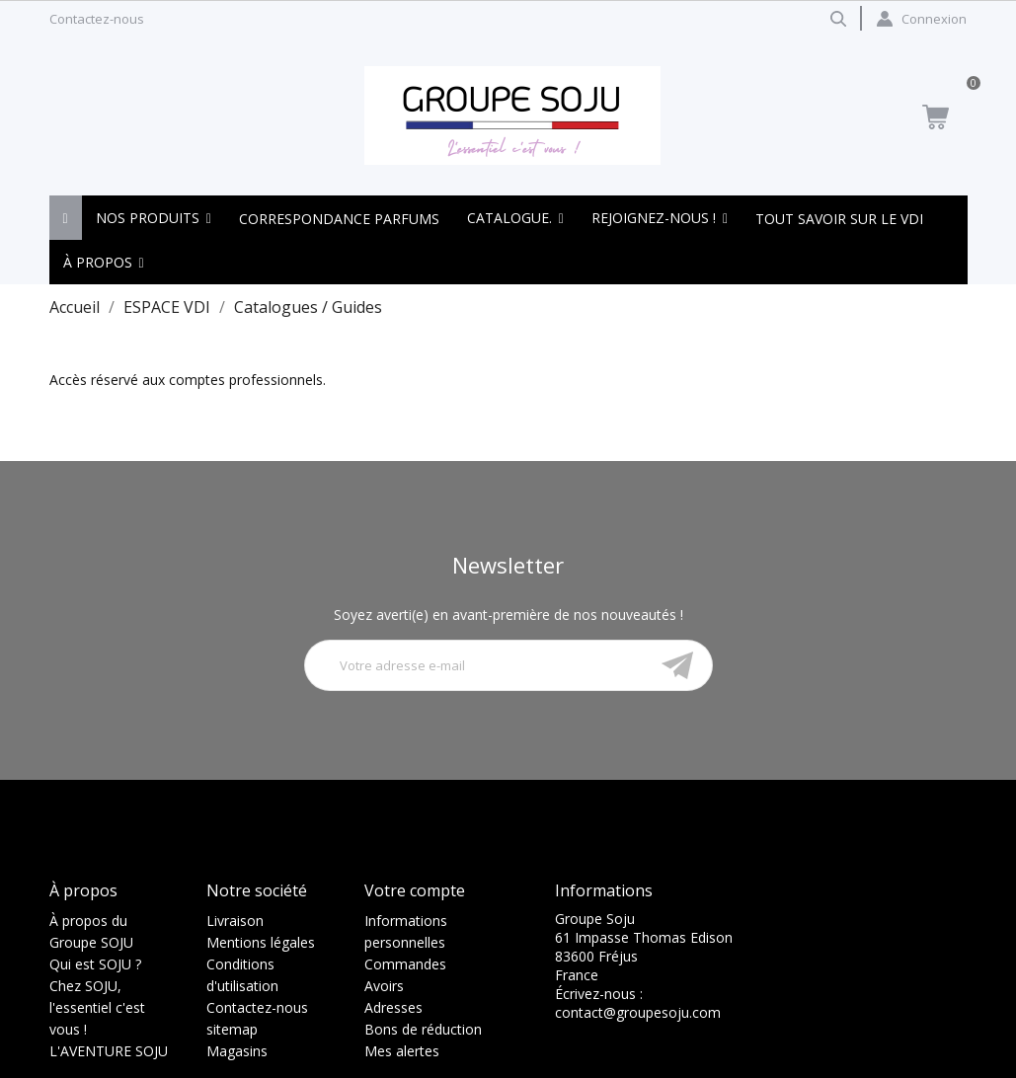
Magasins (237, 1050)
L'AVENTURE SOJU (108, 1050)
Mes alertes (401, 1050)
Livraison (235, 920)
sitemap (232, 1029)
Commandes (405, 964)
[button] (153, 217)
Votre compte (414, 890)
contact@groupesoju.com (638, 1012)
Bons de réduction (423, 1029)
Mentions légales (260, 942)
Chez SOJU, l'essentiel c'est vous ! (97, 1007)
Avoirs (384, 985)
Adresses (393, 1007)
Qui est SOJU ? (95, 964)
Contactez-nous (96, 19)
